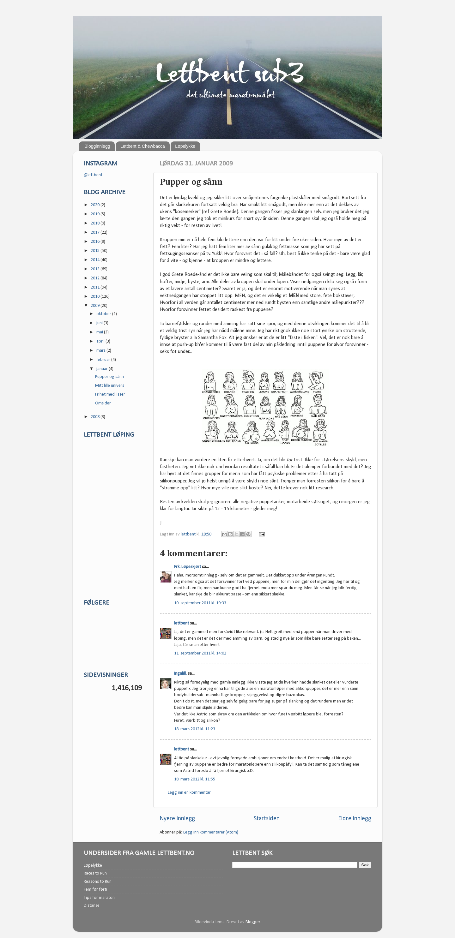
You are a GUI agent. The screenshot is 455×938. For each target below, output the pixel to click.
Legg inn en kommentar (189, 792)
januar (102, 369)
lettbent (189, 534)
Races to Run (95, 873)
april (101, 341)
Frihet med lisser (110, 394)
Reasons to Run (98, 881)
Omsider (103, 403)
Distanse (92, 905)
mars (101, 350)
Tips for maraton (99, 897)
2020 (95, 205)
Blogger (253, 922)
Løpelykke (185, 146)
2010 (95, 296)
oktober (104, 314)
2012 (95, 278)
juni (100, 323)
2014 (95, 260)
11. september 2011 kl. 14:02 (200, 653)
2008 (95, 417)
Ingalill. (180, 673)
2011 (95, 287)
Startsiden (267, 819)
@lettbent (93, 175)
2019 (95, 214)
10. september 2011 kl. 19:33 (200, 603)
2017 (95, 232)
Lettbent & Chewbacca (142, 146)
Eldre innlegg (354, 819)
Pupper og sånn (109, 376)
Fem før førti (95, 889)
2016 (95, 241)
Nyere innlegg (177, 819)
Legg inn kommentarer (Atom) (210, 832)
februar (103, 359)
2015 (95, 250)
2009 (95, 305)
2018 (95, 223)
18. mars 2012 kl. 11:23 (194, 729)
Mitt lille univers (109, 385)
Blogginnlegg (97, 146)
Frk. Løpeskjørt (187, 567)
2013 (95, 269)
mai (100, 332)
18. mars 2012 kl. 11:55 (194, 779)
